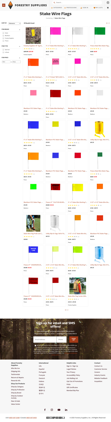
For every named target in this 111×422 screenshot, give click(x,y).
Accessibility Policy (73, 375)
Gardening (49, 18)
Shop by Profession (17, 390)
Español (41, 369)
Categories (56, 8)
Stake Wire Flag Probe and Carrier (37, 234)
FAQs (68, 384)
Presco (47, 54)
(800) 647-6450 (31, 418)
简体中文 (42, 387)
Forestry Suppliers (28, 54)
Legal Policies (71, 369)
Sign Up (74, 339)
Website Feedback (100, 378)
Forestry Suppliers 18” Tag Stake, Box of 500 (40, 46)
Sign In (84, 8)
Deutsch (42, 378)
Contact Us (98, 366)
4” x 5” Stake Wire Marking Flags (58, 46)
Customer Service (100, 369)
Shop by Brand (16, 393)
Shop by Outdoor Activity (17, 397)
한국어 (41, 394)
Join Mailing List (72, 378)
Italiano (41, 381)
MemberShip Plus (73, 390)
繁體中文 (42, 390)
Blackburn (26, 114)
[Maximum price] (16, 62)
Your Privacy (71, 372)
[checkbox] (3, 33)
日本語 (41, 384)
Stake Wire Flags (60, 18)
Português (42, 372)
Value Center (15, 404)
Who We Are (15, 368)
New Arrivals (15, 401)
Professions (70, 8)
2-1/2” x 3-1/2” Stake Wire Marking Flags (83, 77)
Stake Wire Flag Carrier (78, 296)
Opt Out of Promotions (75, 381)
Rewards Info (15, 381)
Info (40, 366)
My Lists (98, 8)
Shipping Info (15, 371)
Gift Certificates (72, 387)
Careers (97, 372)
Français (42, 375)
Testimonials (15, 374)
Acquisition (98, 381)
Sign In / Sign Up (72, 366)
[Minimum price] (6, 62)
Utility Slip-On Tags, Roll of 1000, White (60, 234)
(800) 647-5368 (14, 418)
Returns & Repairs (17, 378)
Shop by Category (17, 387)
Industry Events (99, 375)
